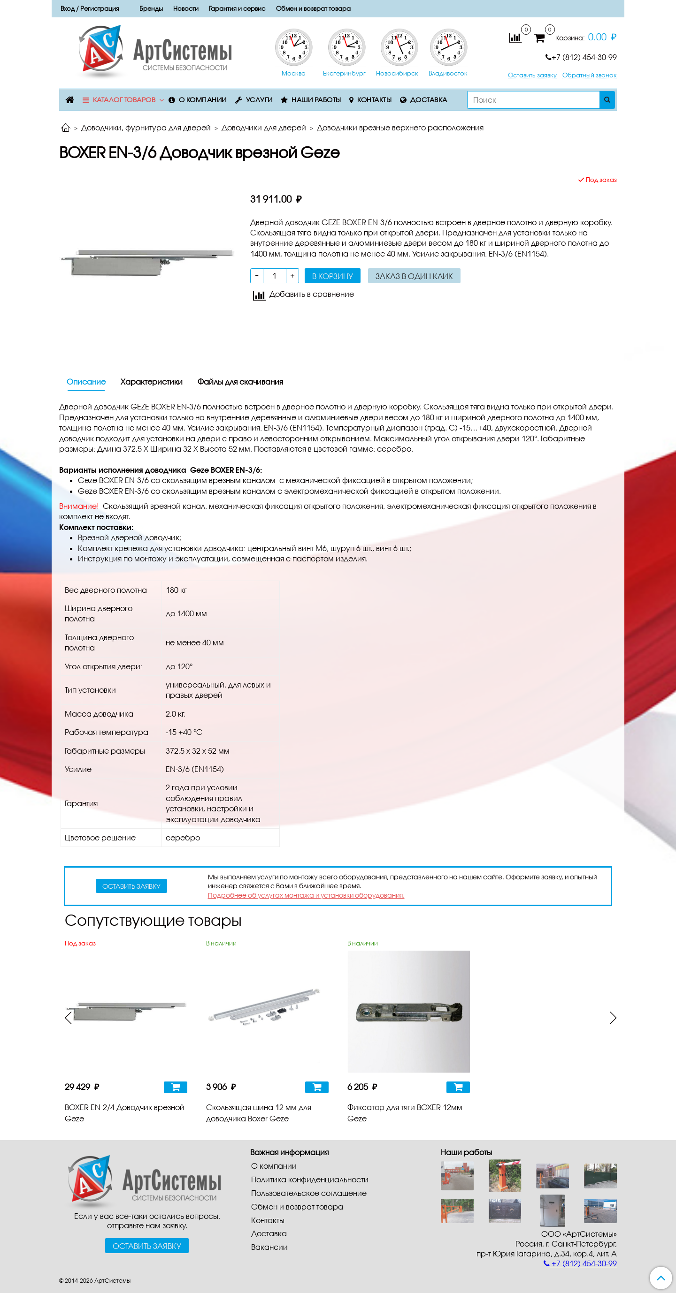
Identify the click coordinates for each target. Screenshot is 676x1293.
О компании (203, 100)
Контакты (374, 100)
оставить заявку (131, 886)
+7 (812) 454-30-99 (581, 57)
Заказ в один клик (414, 276)
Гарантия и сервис (237, 8)
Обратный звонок (589, 75)
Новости (186, 8)
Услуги (259, 100)
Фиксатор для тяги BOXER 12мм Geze (404, 1113)
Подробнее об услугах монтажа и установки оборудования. (306, 895)
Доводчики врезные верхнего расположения (400, 127)
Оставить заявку (532, 75)
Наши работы (316, 100)
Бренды (151, 8)
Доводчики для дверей (264, 127)
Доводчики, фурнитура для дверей (146, 127)
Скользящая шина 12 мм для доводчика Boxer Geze (258, 1113)
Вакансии (269, 1246)
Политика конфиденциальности (310, 1179)
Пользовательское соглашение (309, 1192)
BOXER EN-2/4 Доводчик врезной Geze (124, 1113)
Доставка (428, 100)
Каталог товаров (124, 100)
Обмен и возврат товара (313, 8)
